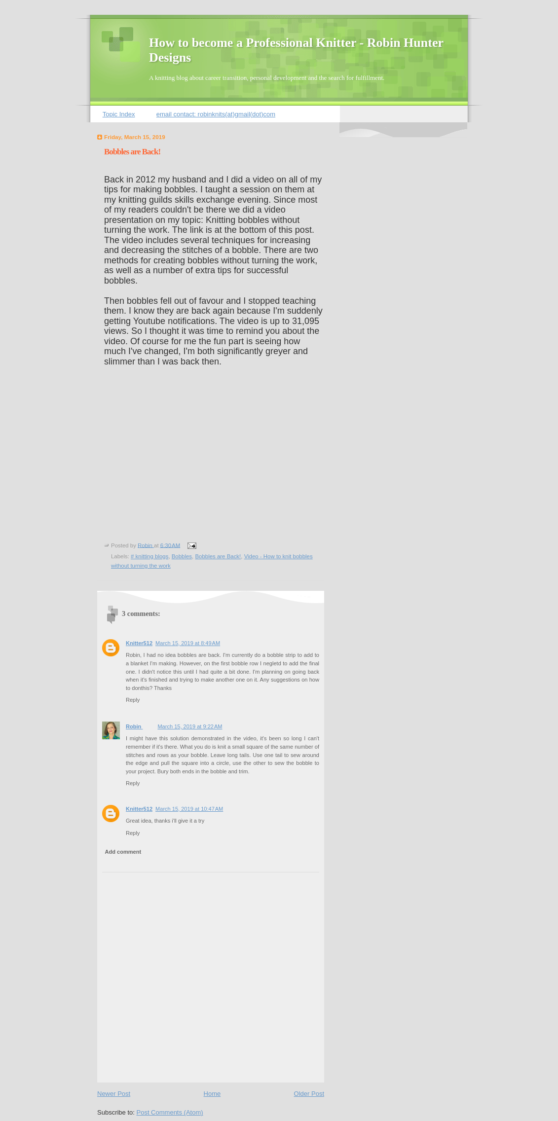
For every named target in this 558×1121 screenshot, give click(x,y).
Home (212, 1093)
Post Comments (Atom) (170, 1112)
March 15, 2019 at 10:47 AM (189, 809)
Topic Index (119, 114)
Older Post (309, 1093)
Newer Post (113, 1093)
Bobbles (182, 556)
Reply (133, 700)
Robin (134, 726)
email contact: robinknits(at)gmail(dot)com (215, 114)
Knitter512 (139, 643)
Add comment (123, 852)
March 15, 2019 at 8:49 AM (187, 643)
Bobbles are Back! (218, 556)
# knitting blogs (149, 556)
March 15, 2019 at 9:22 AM (189, 726)
